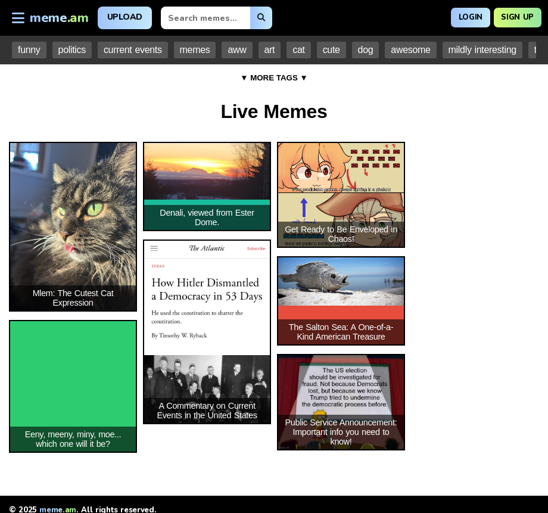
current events (133, 50)
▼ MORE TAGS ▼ (274, 77)
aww (237, 50)
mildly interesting (482, 50)
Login (460, 16)
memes (195, 50)
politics (72, 50)
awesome (410, 50)
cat (298, 50)
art (269, 50)
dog (365, 50)
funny (29, 50)
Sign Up (513, 16)
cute (331, 50)
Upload (124, 17)
